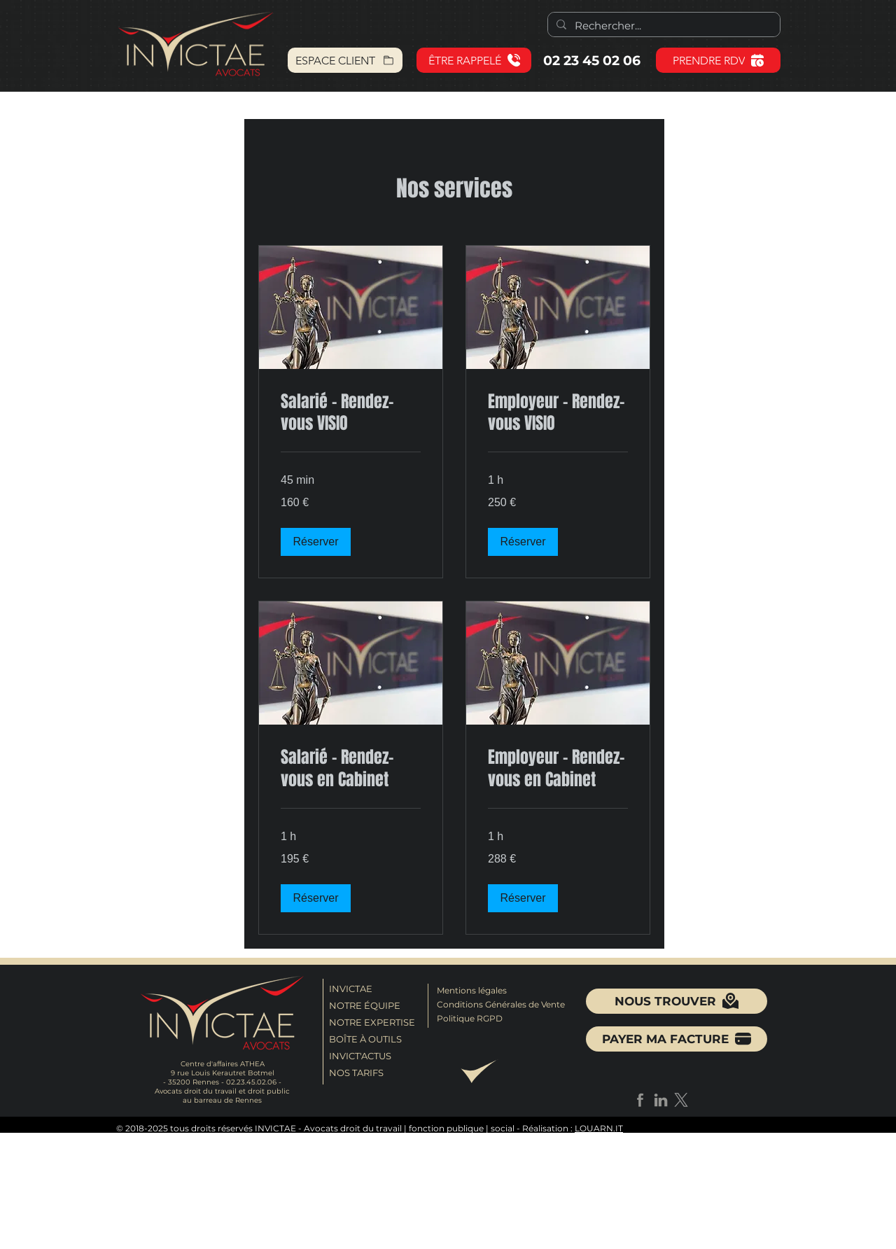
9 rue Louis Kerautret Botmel (222, 1072)
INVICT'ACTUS (360, 1055)
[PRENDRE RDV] (718, 60)
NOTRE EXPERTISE (369, 1022)
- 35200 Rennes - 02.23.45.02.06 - (222, 1082)
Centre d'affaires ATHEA (223, 1063)
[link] (351, 413)
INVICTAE (350, 988)
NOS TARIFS (356, 1072)
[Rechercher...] (662, 26)
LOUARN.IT (599, 1128)
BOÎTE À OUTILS (365, 1039)
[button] (473, 60)
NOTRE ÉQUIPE (364, 1005)
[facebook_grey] (640, 1100)
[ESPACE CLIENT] (345, 60)
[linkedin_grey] (661, 1100)
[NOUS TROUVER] (676, 1001)
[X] (681, 1100)
